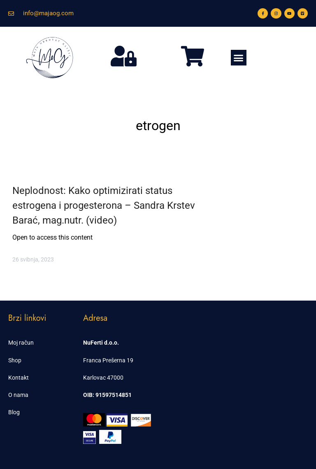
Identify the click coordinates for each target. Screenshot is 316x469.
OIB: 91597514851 (107, 395)
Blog (14, 412)
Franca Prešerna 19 (108, 360)
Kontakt (18, 377)
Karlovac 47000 (103, 377)
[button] (238, 57)
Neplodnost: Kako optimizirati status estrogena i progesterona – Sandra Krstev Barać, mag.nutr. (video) (103, 205)
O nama (18, 395)
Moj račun (21, 342)
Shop (14, 360)
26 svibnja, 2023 (33, 259)
